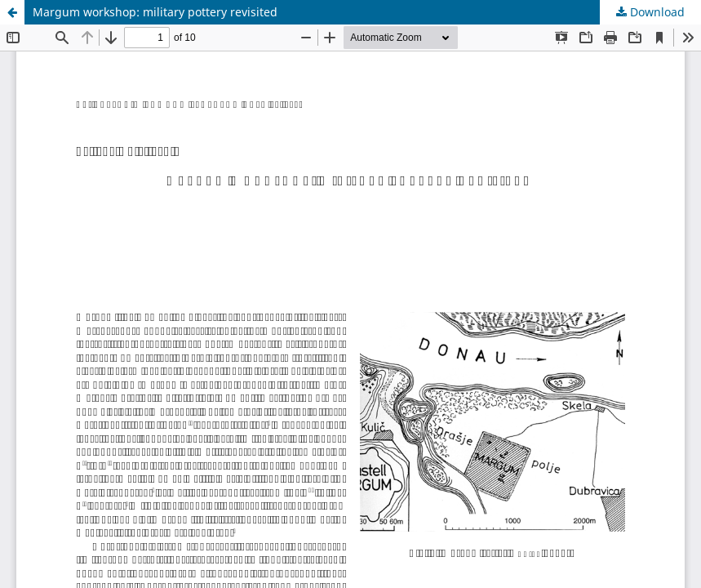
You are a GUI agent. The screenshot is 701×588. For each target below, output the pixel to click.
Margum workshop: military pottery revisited (155, 12)
